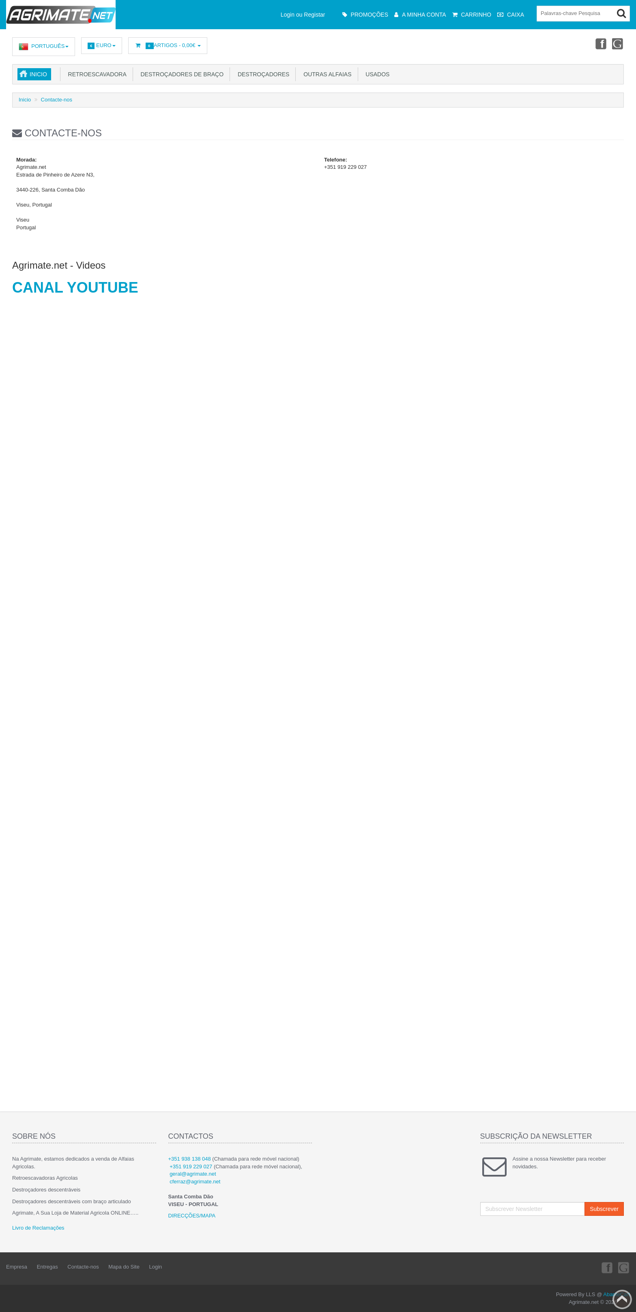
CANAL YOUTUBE (75, 287)
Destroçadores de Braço (180, 74)
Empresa (16, 1267)
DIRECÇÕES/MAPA (192, 1216)
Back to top (622, 1299)
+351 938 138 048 (189, 1159)
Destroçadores (261, 74)
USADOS (376, 74)
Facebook (600, 43)
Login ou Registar (303, 14)
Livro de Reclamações (38, 1228)
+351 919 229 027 (191, 1166)
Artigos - (168, 45)
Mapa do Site (124, 1267)
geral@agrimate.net (193, 1174)
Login (155, 1267)
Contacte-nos (56, 100)
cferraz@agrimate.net (195, 1181)
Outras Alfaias (325, 74)
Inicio (38, 74)
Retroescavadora (96, 74)
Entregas (47, 1267)
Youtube (618, 43)
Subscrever (604, 1209)
